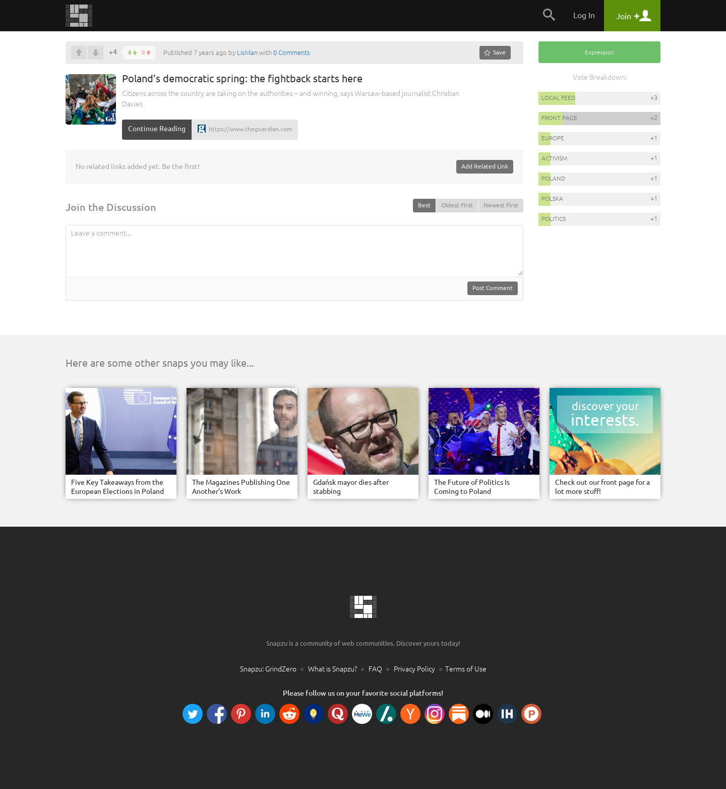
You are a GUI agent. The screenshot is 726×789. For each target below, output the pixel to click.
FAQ (375, 669)
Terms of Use (466, 669)
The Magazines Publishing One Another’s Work (241, 486)
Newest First (500, 205)
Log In (584, 15)
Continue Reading (157, 129)
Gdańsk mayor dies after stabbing (351, 486)
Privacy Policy (414, 669)
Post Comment (492, 288)
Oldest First (457, 205)
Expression (599, 52)
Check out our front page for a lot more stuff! (602, 486)
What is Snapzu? (332, 669)
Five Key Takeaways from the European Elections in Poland (117, 486)
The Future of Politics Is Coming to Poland (472, 486)
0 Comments (291, 52)
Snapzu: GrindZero (268, 669)
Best (424, 205)
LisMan (247, 52)
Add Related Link (484, 166)
